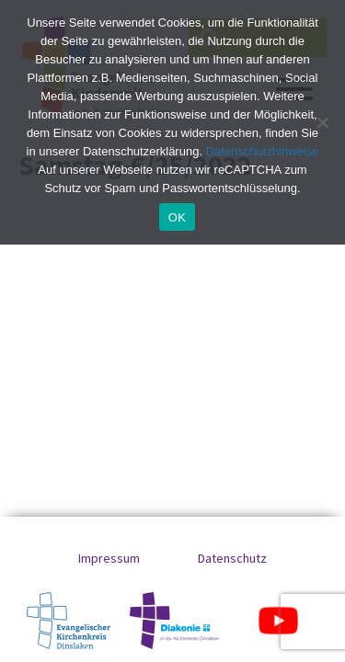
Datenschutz (232, 558)
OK (177, 217)
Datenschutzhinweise (262, 151)
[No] (322, 122)
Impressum (109, 558)
